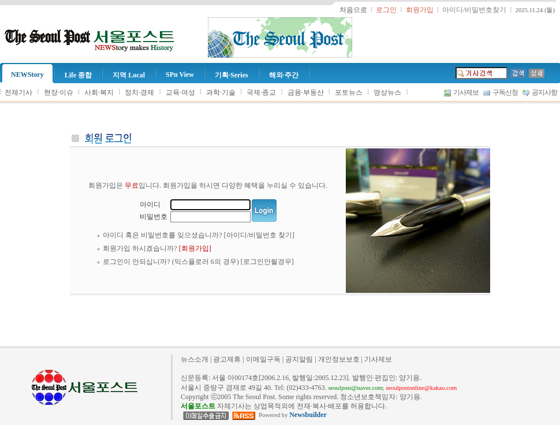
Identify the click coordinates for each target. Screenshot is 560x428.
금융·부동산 (306, 92)
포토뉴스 (349, 92)
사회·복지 (99, 92)
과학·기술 (221, 92)
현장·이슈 (58, 92)
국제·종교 (261, 92)
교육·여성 (180, 92)
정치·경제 (139, 92)
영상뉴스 (387, 92)
